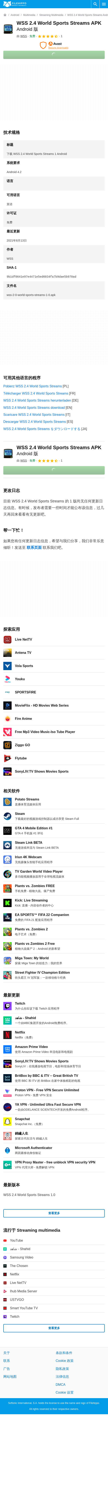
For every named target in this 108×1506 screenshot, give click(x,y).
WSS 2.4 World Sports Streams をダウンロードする (41, 429)
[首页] (5, 15)
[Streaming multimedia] (51, 15)
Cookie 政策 (65, 1360)
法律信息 (62, 1376)
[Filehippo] (14, 4)
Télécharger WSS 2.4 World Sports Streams (35, 393)
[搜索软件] (95, 4)
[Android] (15, 15)
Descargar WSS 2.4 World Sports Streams (34, 421)
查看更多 (54, 1213)
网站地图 (10, 1376)
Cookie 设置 (65, 1392)
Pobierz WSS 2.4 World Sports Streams (32, 386)
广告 (6, 1368)
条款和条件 (64, 1353)
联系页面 (34, 548)
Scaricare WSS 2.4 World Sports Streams (34, 414)
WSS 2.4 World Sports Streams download (34, 407)
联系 (6, 1360)
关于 (6, 1353)
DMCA (61, 1384)
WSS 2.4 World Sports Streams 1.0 (29, 1195)
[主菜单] (104, 4)
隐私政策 (62, 1368)
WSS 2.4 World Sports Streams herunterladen (37, 400)
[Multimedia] (29, 15)
